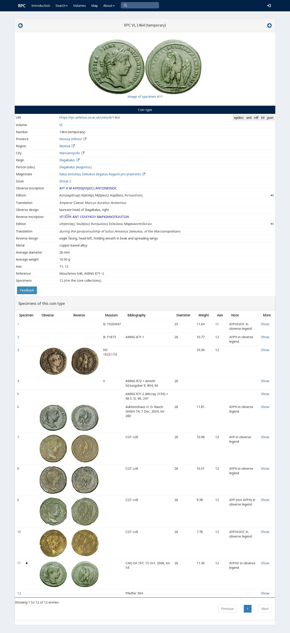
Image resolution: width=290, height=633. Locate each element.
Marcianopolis (69, 153)
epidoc (239, 117)
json (270, 117)
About (109, 5)
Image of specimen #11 (145, 96)
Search (62, 5)
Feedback (27, 290)
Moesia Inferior (70, 139)
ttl (262, 117)
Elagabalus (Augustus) (75, 167)
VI (60, 125)
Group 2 (65, 181)
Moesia (64, 146)
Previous (227, 608)
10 (19, 532)
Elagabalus (67, 160)
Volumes (79, 5)
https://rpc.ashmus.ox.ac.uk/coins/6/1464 (89, 117)
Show (265, 324)
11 (19, 563)
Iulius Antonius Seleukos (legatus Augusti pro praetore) (100, 174)
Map (94, 5)
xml (248, 117)
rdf (256, 117)
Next (265, 608)
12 (19, 593)
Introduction (40, 5)
